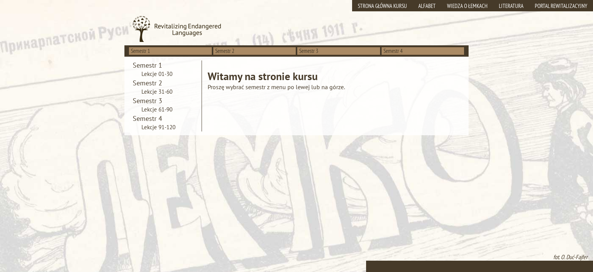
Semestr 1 (140, 50)
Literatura (511, 5)
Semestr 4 (393, 50)
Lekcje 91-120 (158, 127)
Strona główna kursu (382, 5)
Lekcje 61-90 (156, 109)
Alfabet (427, 5)
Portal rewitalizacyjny (561, 5)
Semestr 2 (224, 50)
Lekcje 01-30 (156, 73)
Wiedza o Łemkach (467, 5)
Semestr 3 (308, 50)
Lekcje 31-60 (156, 91)
